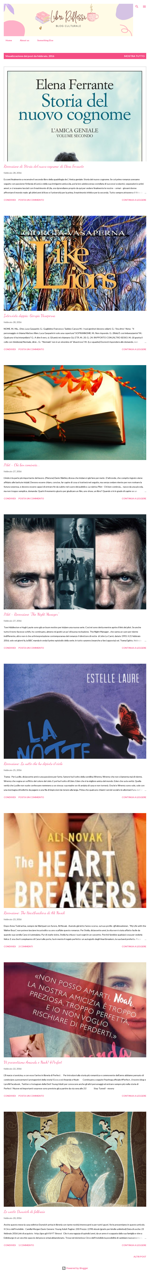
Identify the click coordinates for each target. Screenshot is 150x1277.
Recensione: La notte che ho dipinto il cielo (33, 763)
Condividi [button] (10, 200)
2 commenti (25, 946)
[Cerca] (137, 6)
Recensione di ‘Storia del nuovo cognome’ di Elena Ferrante (44, 166)
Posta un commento (31, 200)
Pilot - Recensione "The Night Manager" (31, 614)
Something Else (43, 40)
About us (22, 40)
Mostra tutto (134, 55)
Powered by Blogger (75, 1268)
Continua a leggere (134, 200)
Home (7, 40)
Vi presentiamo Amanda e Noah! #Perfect (33, 1062)
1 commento (26, 1245)
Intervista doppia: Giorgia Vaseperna (29, 315)
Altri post (140, 1256)
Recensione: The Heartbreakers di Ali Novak (34, 913)
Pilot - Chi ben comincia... (22, 465)
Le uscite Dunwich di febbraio (24, 1211)
